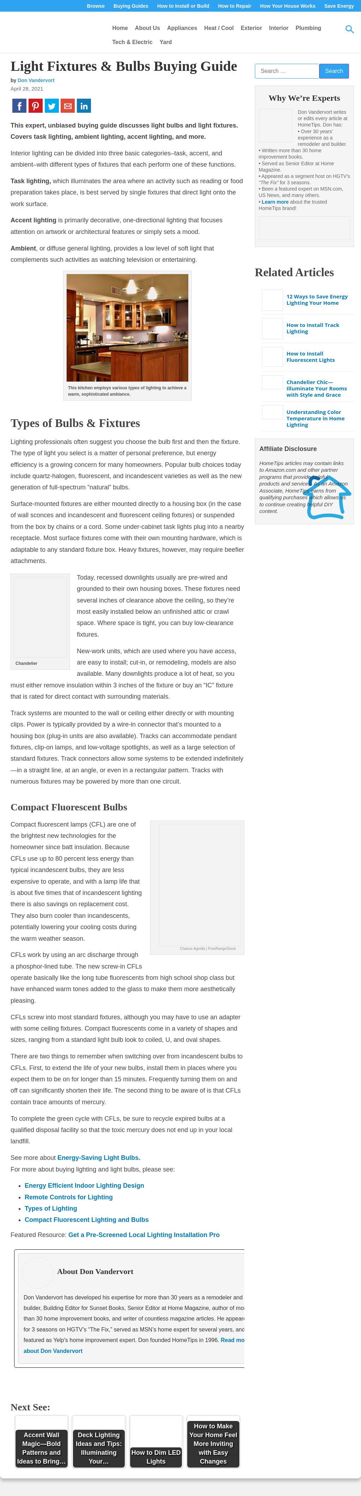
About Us (147, 28)
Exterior (251, 28)
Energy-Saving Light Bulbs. (98, 1157)
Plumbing (308, 28)
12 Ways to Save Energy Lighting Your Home (317, 299)
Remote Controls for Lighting (69, 1197)
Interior (278, 28)
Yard (166, 42)
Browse (96, 6)
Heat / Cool (219, 28)
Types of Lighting (51, 1208)
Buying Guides (131, 6)
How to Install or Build (183, 6)
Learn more (275, 202)
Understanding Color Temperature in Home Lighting (316, 418)
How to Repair (234, 6)
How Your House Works (288, 6)
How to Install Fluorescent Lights (311, 356)
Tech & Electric (132, 42)
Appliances (182, 28)
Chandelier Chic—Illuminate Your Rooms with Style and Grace (317, 388)
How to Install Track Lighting (313, 328)
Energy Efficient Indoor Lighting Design (84, 1185)
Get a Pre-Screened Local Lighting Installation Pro (144, 1234)
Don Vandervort (36, 80)
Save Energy (339, 6)
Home (120, 28)
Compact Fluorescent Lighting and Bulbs (87, 1219)
